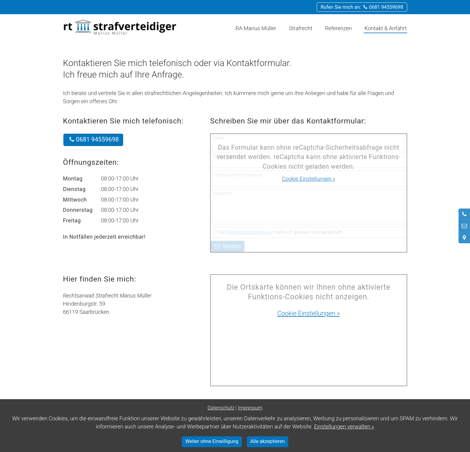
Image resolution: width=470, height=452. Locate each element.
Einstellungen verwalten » (344, 426)
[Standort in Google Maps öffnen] (464, 237)
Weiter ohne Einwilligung (211, 441)
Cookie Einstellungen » (308, 179)
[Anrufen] (464, 214)
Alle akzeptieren (267, 441)
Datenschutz (221, 408)
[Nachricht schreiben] (464, 226)
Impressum (250, 408)
